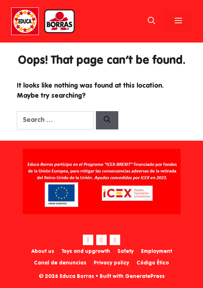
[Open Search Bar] (151, 21)
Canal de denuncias (60, 263)
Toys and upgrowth (86, 251)
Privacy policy (111, 263)
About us (42, 251)
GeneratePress (145, 276)
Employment (156, 251)
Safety (126, 251)
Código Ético (153, 263)
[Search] (107, 120)
